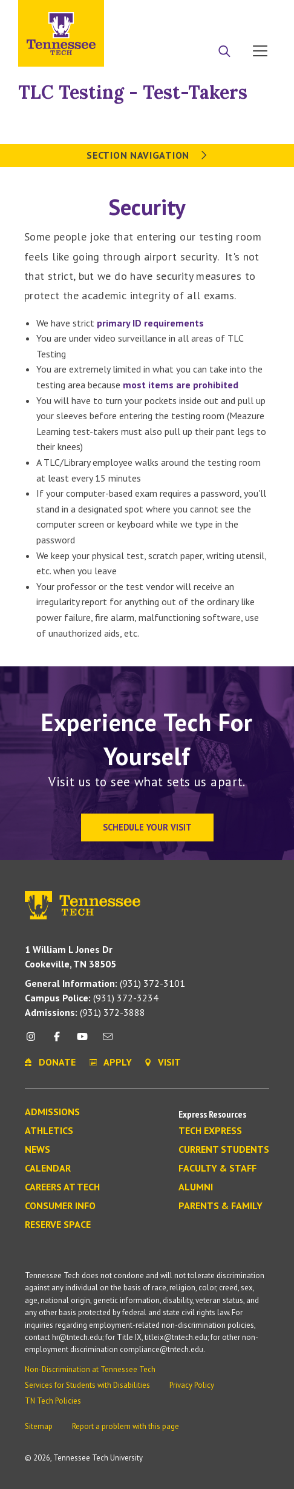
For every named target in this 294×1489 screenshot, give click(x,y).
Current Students (223, 1149)
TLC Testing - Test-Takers (132, 92)
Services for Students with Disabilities (87, 1385)
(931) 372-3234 (91, 998)
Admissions (52, 1112)
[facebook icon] (56, 1041)
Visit (256, 13)
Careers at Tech (62, 1187)
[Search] (224, 52)
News (37, 1149)
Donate (211, 13)
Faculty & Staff (217, 1168)
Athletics (49, 1131)
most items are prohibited (180, 385)
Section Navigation (147, 155)
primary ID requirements (150, 323)
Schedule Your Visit (147, 827)
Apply (165, 13)
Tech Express (210, 1131)
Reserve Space (58, 1224)
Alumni (195, 1187)
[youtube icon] (82, 1041)
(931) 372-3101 (105, 983)
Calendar (48, 1168)
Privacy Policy (191, 1385)
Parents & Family (220, 1206)
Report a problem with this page (125, 1426)
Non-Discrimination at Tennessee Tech (90, 1369)
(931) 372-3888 (85, 1012)
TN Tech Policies (53, 1401)
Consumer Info (60, 1206)
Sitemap (39, 1426)
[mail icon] (107, 1041)
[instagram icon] (34, 1041)
